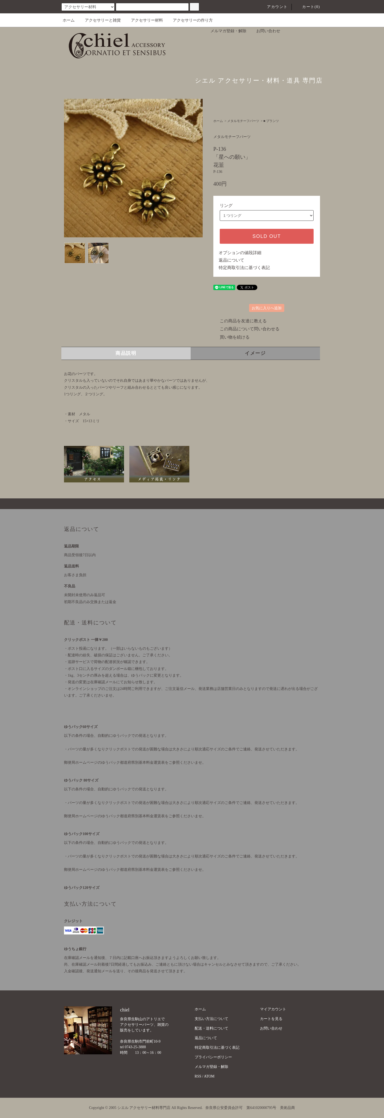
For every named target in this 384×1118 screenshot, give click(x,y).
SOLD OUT (267, 236)
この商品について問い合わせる (246, 329)
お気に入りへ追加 (267, 308)
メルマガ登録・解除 (225, 31)
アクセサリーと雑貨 (99, 20)
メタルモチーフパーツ (243, 121)
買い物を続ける (231, 337)
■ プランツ (271, 121)
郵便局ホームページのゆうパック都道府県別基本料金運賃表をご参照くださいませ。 (135, 763)
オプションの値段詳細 (240, 252)
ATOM (209, 1076)
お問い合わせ (265, 31)
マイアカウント (273, 1009)
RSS (198, 1076)
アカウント (274, 7)
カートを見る (271, 1019)
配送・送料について (211, 1028)
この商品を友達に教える (240, 321)
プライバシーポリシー (213, 1057)
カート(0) (308, 7)
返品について (231, 260)
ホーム (69, 20)
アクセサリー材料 (144, 20)
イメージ (255, 353)
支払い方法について (211, 1019)
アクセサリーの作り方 (189, 20)
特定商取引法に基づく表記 (244, 267)
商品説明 (126, 353)
